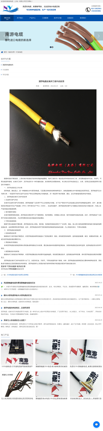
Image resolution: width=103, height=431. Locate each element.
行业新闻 (6, 70)
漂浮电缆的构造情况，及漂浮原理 (15, 308)
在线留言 (70, 18)
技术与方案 (58, 18)
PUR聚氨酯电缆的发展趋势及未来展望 (89, 275)
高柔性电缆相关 (8, 65)
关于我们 (20, 18)
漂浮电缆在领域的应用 (12, 269)
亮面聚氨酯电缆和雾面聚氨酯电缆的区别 (18, 283)
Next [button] (98, 38)
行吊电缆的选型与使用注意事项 (17, 275)
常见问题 (6, 74)
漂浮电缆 (27, 181)
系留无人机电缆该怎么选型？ (13, 320)
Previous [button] (4, 38)
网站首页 (7, 18)
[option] (51, 38)
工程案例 (45, 18)
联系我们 (83, 18)
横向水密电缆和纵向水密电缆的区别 (16, 295)
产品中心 (32, 18)
